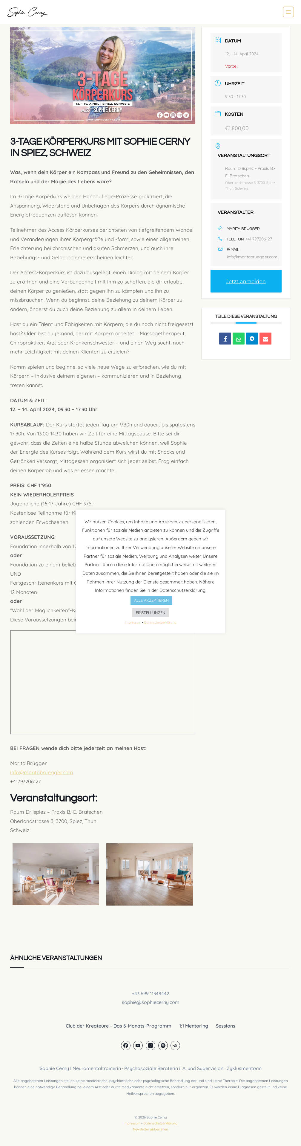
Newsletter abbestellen (150, 1129)
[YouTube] (138, 1045)
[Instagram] (150, 1045)
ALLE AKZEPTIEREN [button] (151, 600)
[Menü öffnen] (288, 12)
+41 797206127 (258, 239)
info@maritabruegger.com (41, 772)
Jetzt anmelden (246, 281)
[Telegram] (175, 1045)
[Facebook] (125, 1045)
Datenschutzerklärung (160, 1123)
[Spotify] (163, 1045)
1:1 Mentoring (193, 1026)
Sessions (225, 1026)
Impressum (132, 1123)
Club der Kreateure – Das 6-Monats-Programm (118, 1026)
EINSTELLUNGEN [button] (150, 612)
